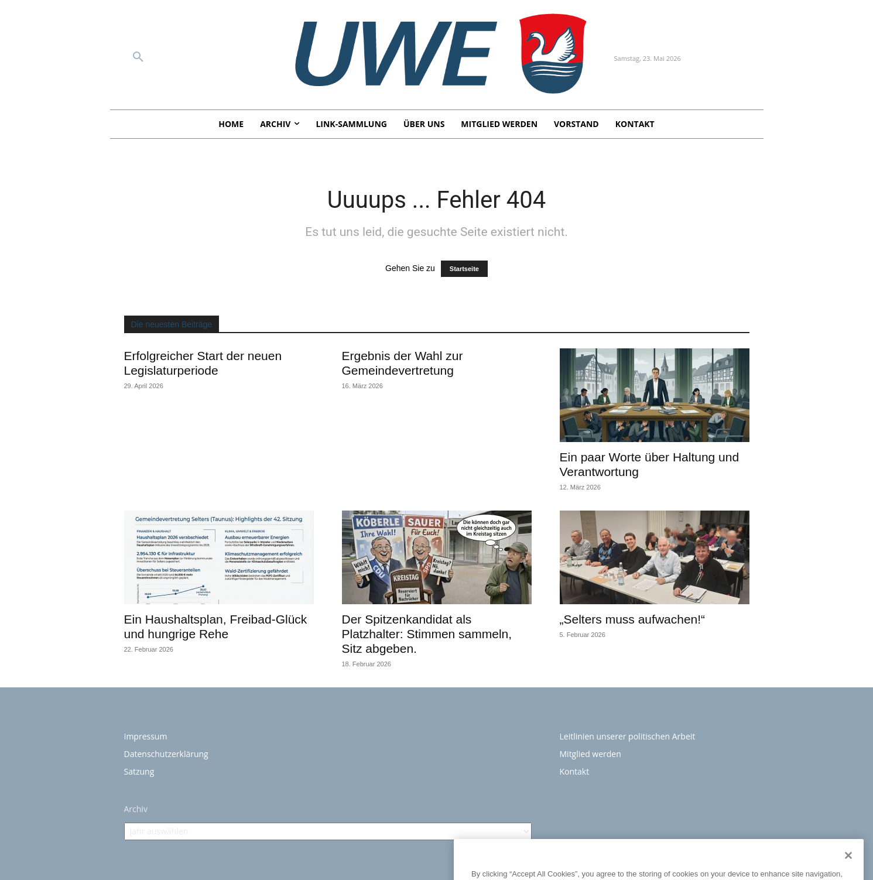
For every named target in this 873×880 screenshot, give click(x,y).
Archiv (136, 808)
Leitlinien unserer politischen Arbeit (628, 736)
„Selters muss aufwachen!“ (633, 619)
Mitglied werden (590, 753)
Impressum (145, 736)
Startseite (464, 268)
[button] (138, 57)
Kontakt (575, 771)
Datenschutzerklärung (166, 753)
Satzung (139, 771)
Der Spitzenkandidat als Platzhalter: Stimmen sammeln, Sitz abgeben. (427, 633)
